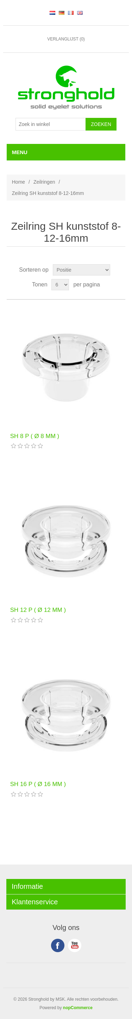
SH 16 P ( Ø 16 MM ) (38, 784)
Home (18, 182)
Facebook (57, 945)
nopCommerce (78, 1007)
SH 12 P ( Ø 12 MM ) (38, 610)
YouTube (74, 945)
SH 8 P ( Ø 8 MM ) (34, 436)
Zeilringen (44, 182)
